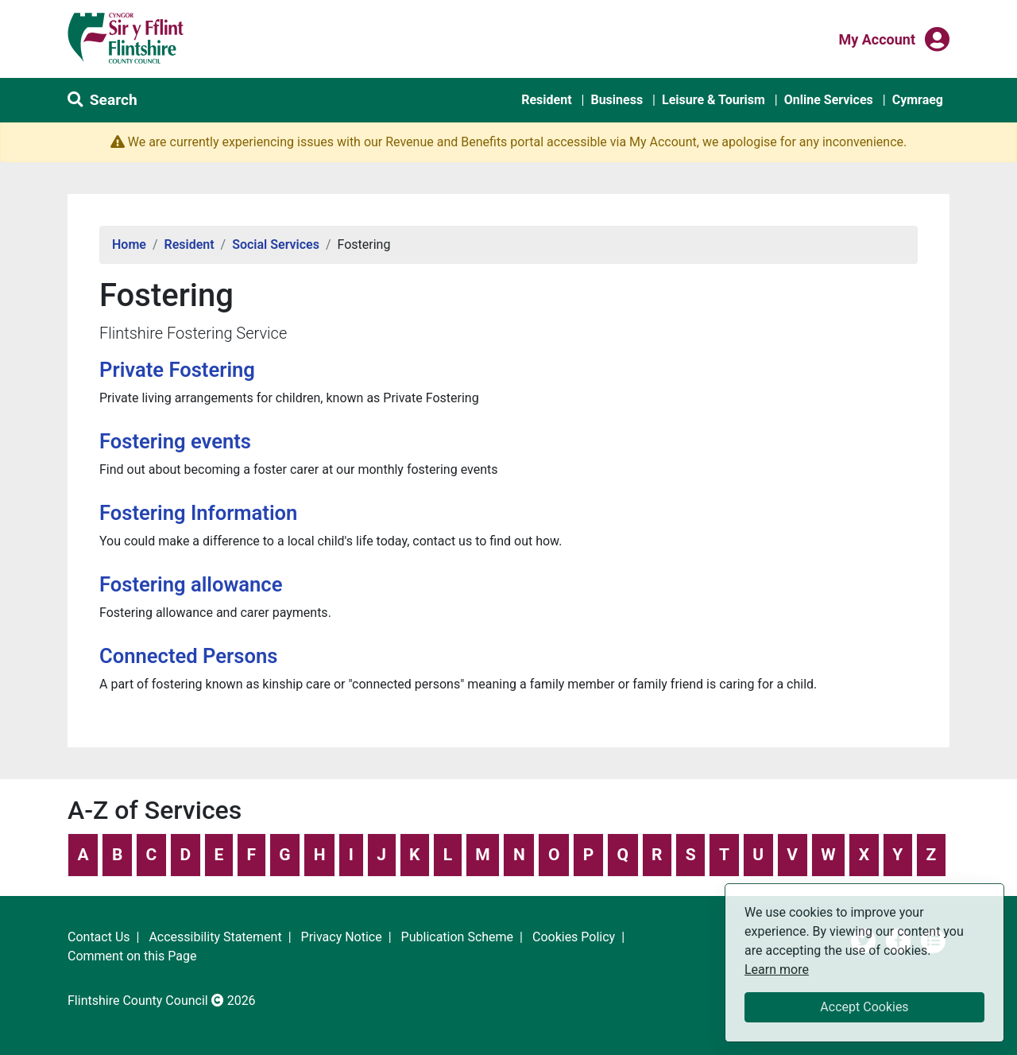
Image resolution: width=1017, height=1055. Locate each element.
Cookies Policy (573, 936)
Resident (546, 99)
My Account (876, 38)
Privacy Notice (341, 936)
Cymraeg (917, 99)
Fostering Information (198, 513)
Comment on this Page (132, 956)
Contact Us (99, 936)
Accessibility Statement (215, 936)
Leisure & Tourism (713, 99)
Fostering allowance (190, 584)
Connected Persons (188, 656)
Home (129, 244)
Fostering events (175, 441)
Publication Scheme (457, 936)
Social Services (275, 244)
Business (616, 99)
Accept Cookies (864, 1006)
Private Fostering (177, 370)
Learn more (776, 968)
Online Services (828, 99)
